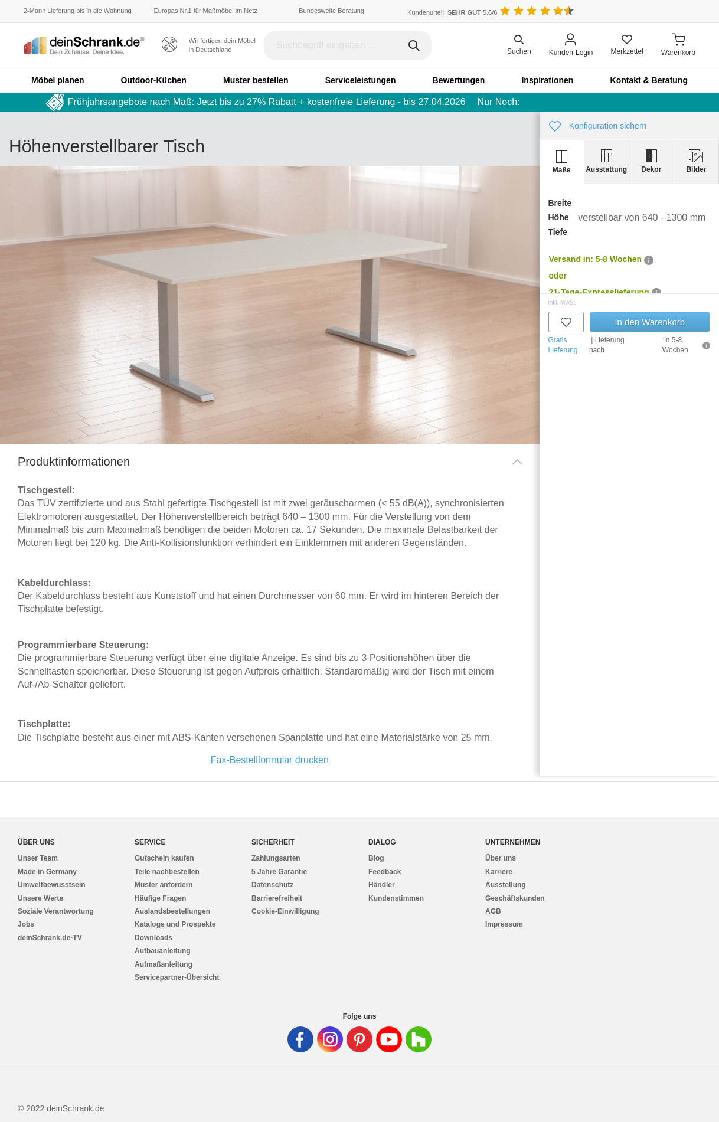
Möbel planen (57, 80)
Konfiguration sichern (598, 126)
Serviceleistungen (360, 80)
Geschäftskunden (515, 898)
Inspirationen (547, 80)
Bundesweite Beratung (331, 10)
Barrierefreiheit (276, 898)
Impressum (504, 924)
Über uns (500, 858)
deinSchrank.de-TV (50, 938)
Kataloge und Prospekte (175, 924)
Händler (381, 885)
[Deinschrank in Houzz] (419, 1039)
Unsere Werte (40, 898)
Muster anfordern (164, 885)
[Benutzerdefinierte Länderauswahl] (677, 11)
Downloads (153, 938)
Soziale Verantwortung (56, 911)
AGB (493, 911)
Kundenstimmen (396, 898)
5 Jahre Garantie (279, 872)
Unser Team (38, 858)
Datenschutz (272, 885)
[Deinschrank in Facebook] (300, 1039)
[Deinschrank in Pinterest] (359, 1039)
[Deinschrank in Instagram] (330, 1039)
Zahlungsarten (275, 858)
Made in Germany (47, 872)
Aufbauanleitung (163, 951)
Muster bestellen (255, 80)
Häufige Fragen (160, 898)
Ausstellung (505, 885)
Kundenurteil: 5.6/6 (452, 12)
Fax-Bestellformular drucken (270, 760)
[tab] (562, 162)
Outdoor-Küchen (154, 80)
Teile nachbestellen (167, 872)
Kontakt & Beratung (649, 80)
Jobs (26, 924)
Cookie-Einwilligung (285, 911)
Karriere (498, 872)
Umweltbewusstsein (52, 885)
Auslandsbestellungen (172, 911)
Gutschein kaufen (164, 858)
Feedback (384, 872)
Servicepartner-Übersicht (177, 977)
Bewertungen (459, 80)
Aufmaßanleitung (163, 964)
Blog (376, 858)
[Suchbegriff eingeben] (348, 45)
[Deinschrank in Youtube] (389, 1039)
